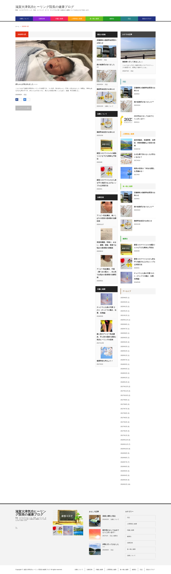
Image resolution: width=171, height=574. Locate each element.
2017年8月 (124, 404)
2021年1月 (124, 315)
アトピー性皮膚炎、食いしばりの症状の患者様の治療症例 (106, 219)
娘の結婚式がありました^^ (106, 66)
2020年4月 (124, 342)
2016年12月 (124, 440)
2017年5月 (124, 417)
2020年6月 (124, 333)
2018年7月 (124, 360)
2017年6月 (124, 413)
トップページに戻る (23, 108)
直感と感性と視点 (109, 516)
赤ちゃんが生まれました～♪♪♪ (26, 84)
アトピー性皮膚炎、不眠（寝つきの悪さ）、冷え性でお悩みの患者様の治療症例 (106, 275)
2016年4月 (124, 475)
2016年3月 (124, 480)
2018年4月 (124, 369)
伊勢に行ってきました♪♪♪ (110, 545)
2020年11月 (124, 320)
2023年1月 (124, 306)
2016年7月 (124, 462)
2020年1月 (124, 355)
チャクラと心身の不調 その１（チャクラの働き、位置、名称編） (106, 312)
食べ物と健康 (94, 19)
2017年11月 (124, 391)
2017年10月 (124, 395)
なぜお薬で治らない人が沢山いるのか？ (144, 155)
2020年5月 (124, 337)
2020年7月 (124, 329)
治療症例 (42, 19)
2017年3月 (124, 426)
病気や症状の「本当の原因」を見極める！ (144, 169)
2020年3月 (124, 346)
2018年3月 (124, 373)
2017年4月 (124, 422)
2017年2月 (124, 431)
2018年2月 (124, 377)
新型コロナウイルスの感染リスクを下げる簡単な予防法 (106, 156)
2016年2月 (124, 484)
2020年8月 (124, 324)
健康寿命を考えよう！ (105, 364)
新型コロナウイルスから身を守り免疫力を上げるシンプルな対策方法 (106, 183)
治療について (24, 19)
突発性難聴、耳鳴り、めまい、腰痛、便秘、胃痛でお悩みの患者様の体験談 (106, 246)
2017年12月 (124, 386)
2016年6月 (124, 466)
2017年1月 (124, 435)
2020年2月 (124, 351)
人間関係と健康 (76, 19)
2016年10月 (124, 449)
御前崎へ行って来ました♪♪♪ (132, 62)
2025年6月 (124, 297)
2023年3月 (124, 302)
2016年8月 (124, 457)
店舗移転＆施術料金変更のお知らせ (106, 41)
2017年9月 (124, 400)
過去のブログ (146, 19)
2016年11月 (124, 444)
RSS (16, 528)
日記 (129, 19)
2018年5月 (124, 364)
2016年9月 (124, 453)
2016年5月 (124, 471)
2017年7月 (124, 409)
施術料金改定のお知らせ (106, 89)
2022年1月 (124, 311)
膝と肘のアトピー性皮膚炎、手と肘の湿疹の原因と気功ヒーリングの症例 (106, 339)
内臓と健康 (59, 19)
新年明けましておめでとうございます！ (110, 531)
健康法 (112, 19)
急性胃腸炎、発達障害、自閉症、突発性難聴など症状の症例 (144, 143)
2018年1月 (124, 382)
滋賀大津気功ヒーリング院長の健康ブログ (44, 6)
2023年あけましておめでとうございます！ (144, 117)
